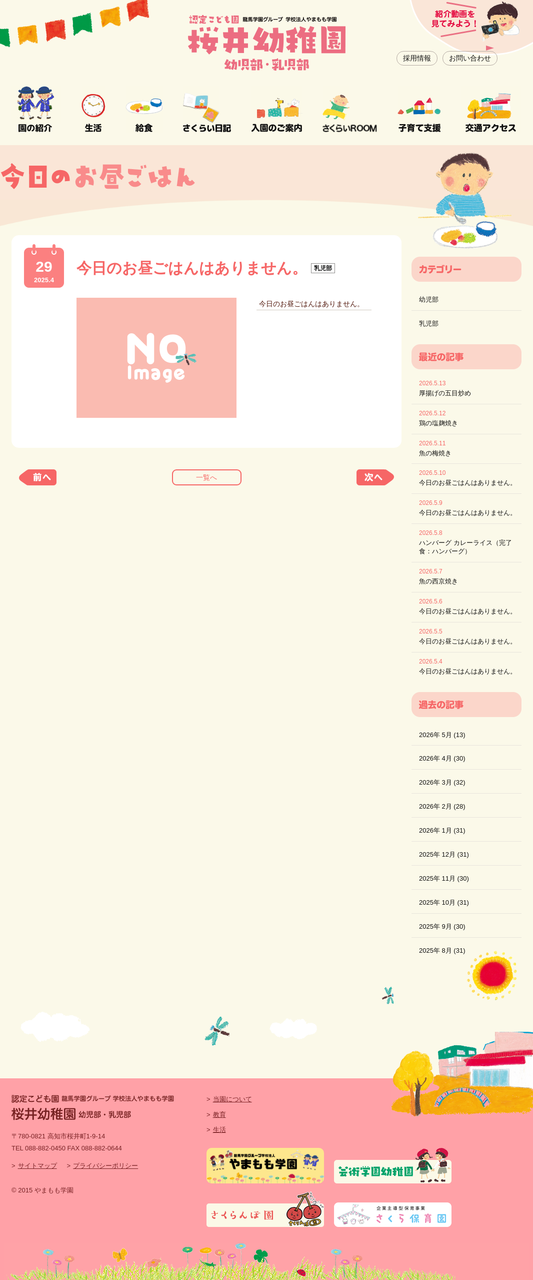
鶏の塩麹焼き (438, 423)
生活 (219, 1129)
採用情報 (417, 58)
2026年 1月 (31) (442, 830)
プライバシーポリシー (105, 1165)
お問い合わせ (470, 58)
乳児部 (428, 323)
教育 (219, 1114)
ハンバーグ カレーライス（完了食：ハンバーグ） (465, 547)
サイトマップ (37, 1165)
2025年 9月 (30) (442, 926)
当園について (232, 1099)
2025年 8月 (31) (442, 950)
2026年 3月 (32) (442, 782)
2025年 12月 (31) (444, 854)
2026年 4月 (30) (442, 758)
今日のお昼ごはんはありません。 (467, 482)
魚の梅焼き (435, 453)
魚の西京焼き (438, 581)
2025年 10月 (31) (444, 902)
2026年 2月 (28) (442, 806)
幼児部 (428, 299)
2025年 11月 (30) (444, 878)
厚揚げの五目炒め (445, 393)
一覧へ (206, 477)
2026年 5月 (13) (442, 735)
